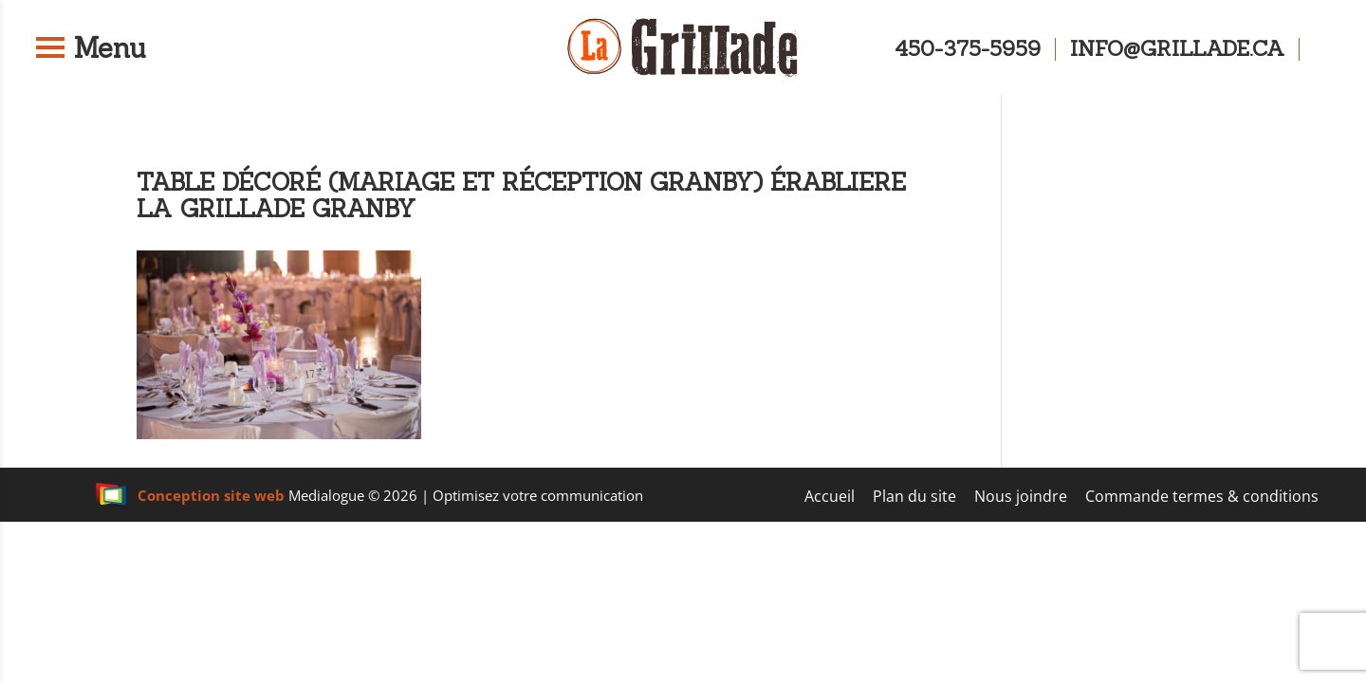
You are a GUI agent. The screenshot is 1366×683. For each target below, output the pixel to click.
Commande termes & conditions (1202, 496)
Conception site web (190, 495)
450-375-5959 (968, 49)
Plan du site (914, 496)
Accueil (829, 496)
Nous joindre (1020, 496)
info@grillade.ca (1177, 49)
